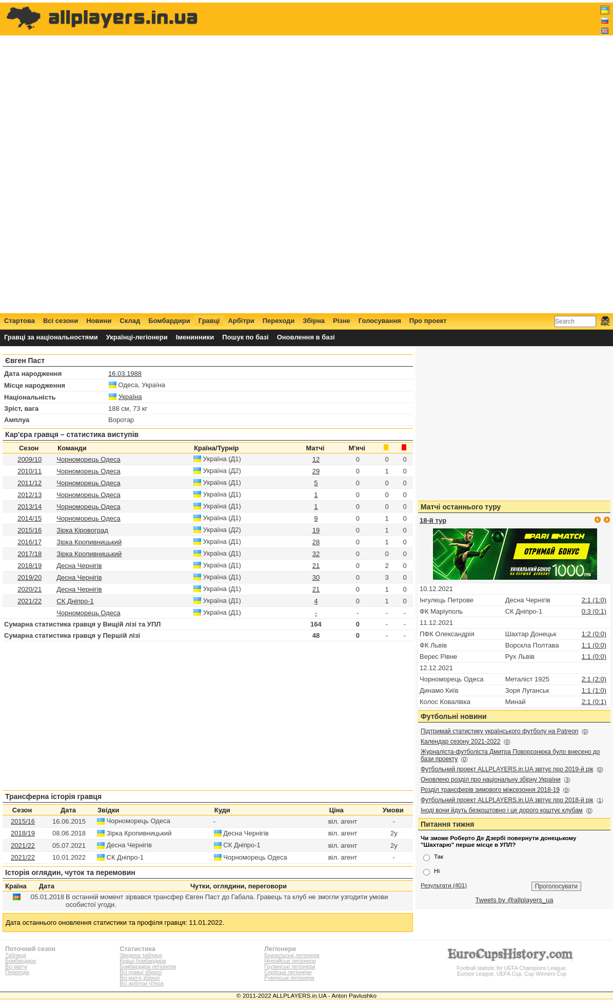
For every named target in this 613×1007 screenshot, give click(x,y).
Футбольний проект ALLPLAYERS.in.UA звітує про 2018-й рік (507, 800)
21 (316, 565)
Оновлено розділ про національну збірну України (491, 779)
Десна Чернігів (79, 565)
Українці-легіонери (137, 337)
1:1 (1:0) (594, 690)
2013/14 (29, 506)
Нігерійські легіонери (289, 961)
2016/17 (29, 542)
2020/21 (29, 589)
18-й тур (433, 520)
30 (316, 577)
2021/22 (29, 601)
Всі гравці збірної (141, 972)
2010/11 (29, 471)
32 (316, 554)
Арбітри (241, 321)
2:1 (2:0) (594, 679)
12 (316, 459)
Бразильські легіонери (291, 955)
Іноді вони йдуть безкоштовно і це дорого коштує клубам (502, 810)
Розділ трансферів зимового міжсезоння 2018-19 (490, 789)
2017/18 (29, 554)
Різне (341, 321)
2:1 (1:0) (594, 600)
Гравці (209, 321)
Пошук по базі (245, 337)
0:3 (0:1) (594, 611)
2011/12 (29, 483)
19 (316, 530)
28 (316, 542)
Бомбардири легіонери (148, 967)
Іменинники (195, 337)
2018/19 (29, 565)
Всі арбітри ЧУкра (142, 983)
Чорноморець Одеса (88, 459)
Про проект (428, 321)
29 (316, 471)
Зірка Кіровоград (82, 530)
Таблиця (15, 955)
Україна (130, 397)
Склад (130, 321)
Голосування (380, 321)
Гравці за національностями (51, 337)
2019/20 (29, 577)
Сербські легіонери (287, 972)
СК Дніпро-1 (75, 601)
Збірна (314, 321)
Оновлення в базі (306, 337)
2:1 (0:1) (594, 702)
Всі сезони (60, 321)
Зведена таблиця (141, 955)
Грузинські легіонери (289, 967)
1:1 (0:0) (594, 645)
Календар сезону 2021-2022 (460, 741)
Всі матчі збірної (140, 978)
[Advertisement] (423, 158)
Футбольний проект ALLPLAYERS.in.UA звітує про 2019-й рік (507, 769)
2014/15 (29, 518)
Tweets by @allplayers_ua (514, 900)
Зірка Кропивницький (89, 542)
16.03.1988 (125, 373)
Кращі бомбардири (143, 961)
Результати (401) (444, 885)
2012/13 (29, 495)
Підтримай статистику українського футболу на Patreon (500, 731)
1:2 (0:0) (594, 634)
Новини (98, 321)
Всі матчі (16, 967)
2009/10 (29, 459)
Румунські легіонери (289, 978)
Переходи (279, 321)
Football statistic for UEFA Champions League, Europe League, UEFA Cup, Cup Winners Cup (512, 968)
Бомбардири (169, 321)
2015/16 (29, 530)
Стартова (19, 321)
